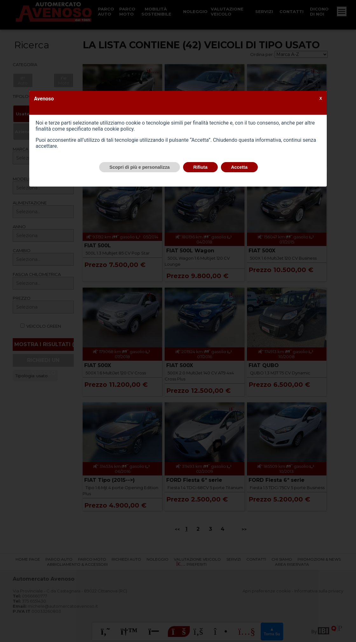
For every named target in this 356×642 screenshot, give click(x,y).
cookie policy (119, 129)
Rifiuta (200, 167)
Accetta (239, 167)
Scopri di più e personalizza (139, 167)
